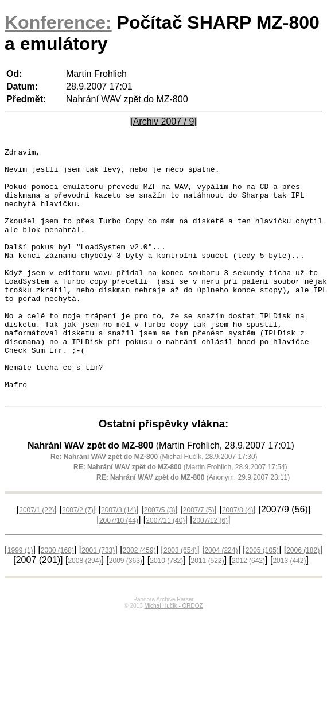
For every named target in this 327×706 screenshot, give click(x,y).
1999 (20, 600)
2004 (221, 600)
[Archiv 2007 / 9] (163, 121)
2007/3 (118, 560)
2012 (248, 611)
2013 (289, 611)
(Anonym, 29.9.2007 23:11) (193, 527)
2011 (207, 611)
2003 (180, 600)
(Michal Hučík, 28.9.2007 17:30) (154, 507)
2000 (57, 600)
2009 (125, 611)
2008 (84, 611)
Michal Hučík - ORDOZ (173, 656)
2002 (139, 600)
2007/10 (118, 570)
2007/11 (165, 570)
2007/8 (238, 560)
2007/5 (160, 560)
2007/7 (199, 560)
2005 (262, 600)
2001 (98, 600)
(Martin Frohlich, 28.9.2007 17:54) (180, 517)
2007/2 (78, 560)
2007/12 (210, 570)
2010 (166, 611)
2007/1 (36, 560)
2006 (303, 600)
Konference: (58, 22)
